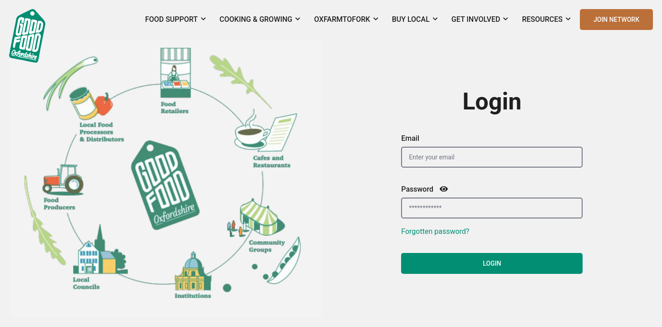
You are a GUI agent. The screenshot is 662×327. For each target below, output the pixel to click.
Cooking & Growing (260, 19)
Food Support (175, 19)
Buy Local (415, 19)
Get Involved (480, 19)
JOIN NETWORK (616, 19)
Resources (546, 19)
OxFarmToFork (346, 19)
